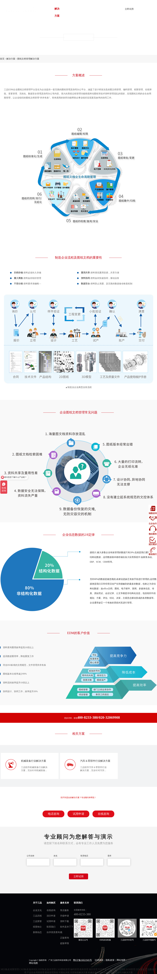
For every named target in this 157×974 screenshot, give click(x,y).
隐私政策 (110, 960)
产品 (51, 12)
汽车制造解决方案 (79, 972)
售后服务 (64, 910)
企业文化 (37, 910)
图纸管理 (111, 969)
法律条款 (99, 960)
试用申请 (78, 813)
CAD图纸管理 (63, 969)
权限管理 (14, 969)
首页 (47, 12)
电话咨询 (53, 813)
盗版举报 (64, 943)
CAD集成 (23, 969)
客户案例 (62, 12)
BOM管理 (130, 969)
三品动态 (79, 12)
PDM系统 (140, 969)
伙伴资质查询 (53, 932)
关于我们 (85, 12)
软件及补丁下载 (66, 929)
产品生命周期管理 (35, 972)
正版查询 (64, 938)
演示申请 (51, 916)
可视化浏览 (64, 972)
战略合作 (73, 12)
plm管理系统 (20, 8)
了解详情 (146, 9)
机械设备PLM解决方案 (99, 972)
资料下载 (64, 921)
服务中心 (68, 12)
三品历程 (37, 916)
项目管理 (93, 969)
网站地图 (121, 960)
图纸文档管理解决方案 (28, 59)
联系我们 (51, 927)
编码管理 (74, 969)
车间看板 (102, 969)
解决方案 (57, 12)
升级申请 (64, 916)
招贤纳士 (37, 927)
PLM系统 (120, 969)
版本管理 (51, 969)
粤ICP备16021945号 (82, 960)
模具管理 (83, 969)
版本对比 (33, 969)
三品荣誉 (37, 921)
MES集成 (5, 969)
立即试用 (129, 9)
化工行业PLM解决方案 (122, 972)
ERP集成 (42, 969)
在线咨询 (103, 813)
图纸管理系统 (51, 972)
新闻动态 (37, 932)
